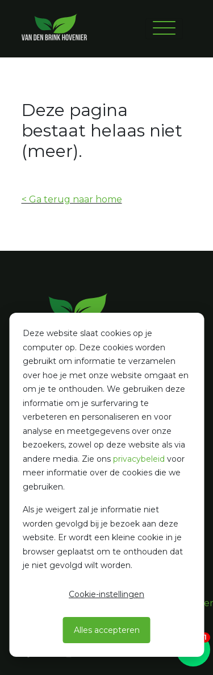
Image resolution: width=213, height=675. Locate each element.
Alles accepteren (107, 630)
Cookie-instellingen (106, 594)
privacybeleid (139, 459)
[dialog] (106, 485)
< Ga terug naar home (72, 199)
